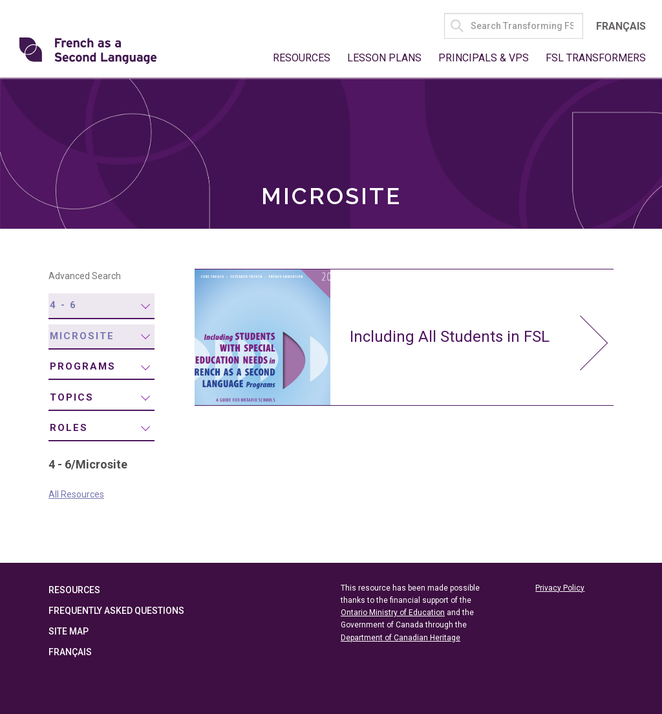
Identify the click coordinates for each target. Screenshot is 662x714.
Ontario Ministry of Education (393, 612)
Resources (301, 58)
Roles (69, 428)
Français (621, 26)
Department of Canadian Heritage (400, 637)
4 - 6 (63, 305)
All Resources (76, 494)
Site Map (68, 631)
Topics (72, 397)
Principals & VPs (483, 58)
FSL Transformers (596, 58)
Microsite (82, 336)
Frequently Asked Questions (116, 610)
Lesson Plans (384, 58)
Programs (83, 366)
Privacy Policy (559, 588)
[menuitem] (101, 306)
